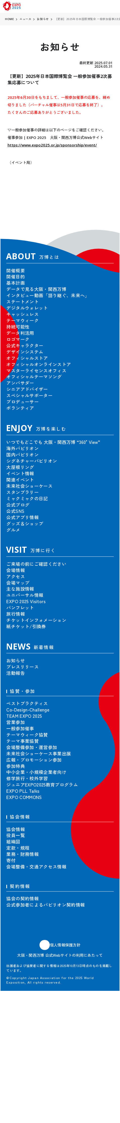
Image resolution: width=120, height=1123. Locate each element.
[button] (103, 212)
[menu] (112, 6)
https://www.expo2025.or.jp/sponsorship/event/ (52, 144)
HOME (9, 19)
